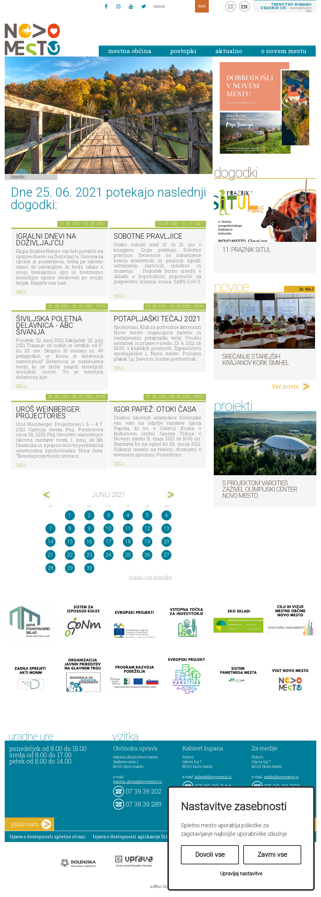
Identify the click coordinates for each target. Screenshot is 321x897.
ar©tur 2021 (160, 886)
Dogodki (18, 176)
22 (70, 555)
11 (128, 528)
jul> (170, 495)
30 (89, 568)
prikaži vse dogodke (150, 577)
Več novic (285, 386)
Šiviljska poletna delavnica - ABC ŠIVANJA (49, 325)
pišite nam (31, 824)
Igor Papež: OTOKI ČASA (155, 409)
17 (108, 542)
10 (108, 528)
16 (89, 542)
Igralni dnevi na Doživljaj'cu (46, 239)
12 (147, 528)
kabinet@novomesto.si (213, 776)
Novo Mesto (47, 39)
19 (147, 542)
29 (70, 568)
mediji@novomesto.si (281, 776)
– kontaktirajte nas (286, 7)
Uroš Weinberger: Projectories (48, 412)
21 (50, 555)
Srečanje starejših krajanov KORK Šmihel (255, 360)
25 (128, 555)
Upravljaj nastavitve (241, 874)
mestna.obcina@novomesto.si (137, 781)
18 (128, 542)
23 (89, 555)
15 (70, 542)
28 (50, 568)
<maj (47, 495)
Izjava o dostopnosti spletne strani (47, 837)
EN (244, 6)
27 (166, 555)
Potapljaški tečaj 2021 (157, 319)
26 (147, 555)
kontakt (230, 6)
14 (50, 542)
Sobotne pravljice (148, 236)
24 (108, 555)
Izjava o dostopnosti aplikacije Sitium (135, 837)
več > (21, 291)
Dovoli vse (210, 854)
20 (166, 542)
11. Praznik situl (246, 249)
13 (166, 528)
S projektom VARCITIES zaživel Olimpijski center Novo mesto (259, 489)
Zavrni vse (272, 854)
